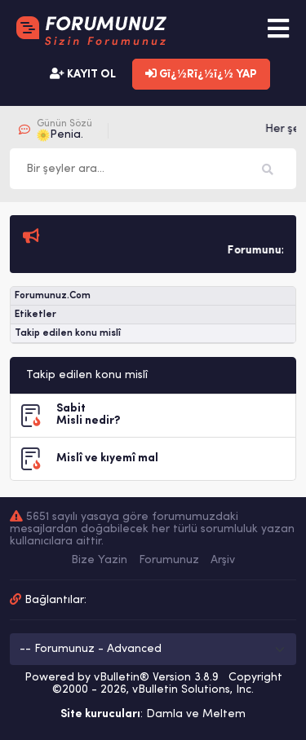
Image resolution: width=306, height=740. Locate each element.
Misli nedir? (88, 421)
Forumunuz (169, 560)
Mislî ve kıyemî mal (107, 458)
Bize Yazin (99, 560)
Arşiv (223, 560)
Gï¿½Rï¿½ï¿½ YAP (201, 74)
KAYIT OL (83, 74)
